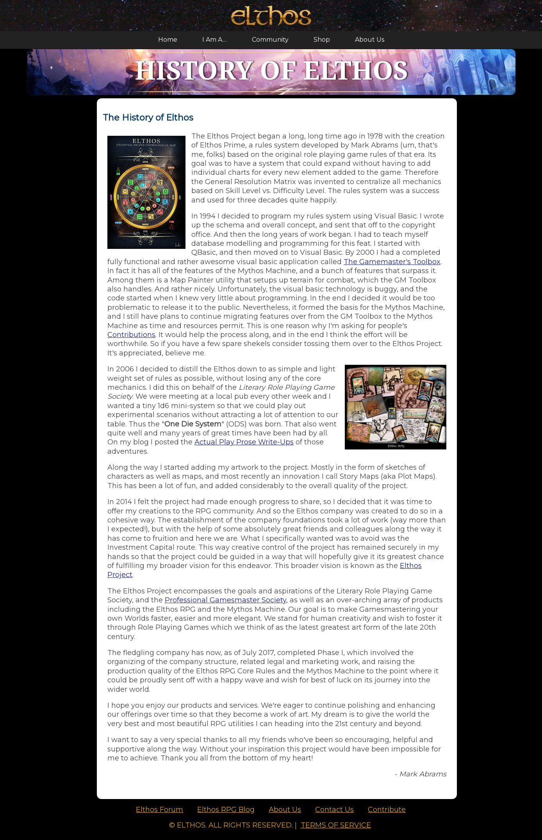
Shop (322, 39)
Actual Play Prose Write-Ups (244, 442)
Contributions (131, 334)
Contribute (387, 809)
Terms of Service (336, 825)
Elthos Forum (159, 809)
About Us (369, 39)
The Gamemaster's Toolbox (392, 262)
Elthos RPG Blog (226, 809)
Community (270, 39)
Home (167, 39)
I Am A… (214, 39)
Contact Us (334, 809)
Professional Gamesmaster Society (225, 600)
